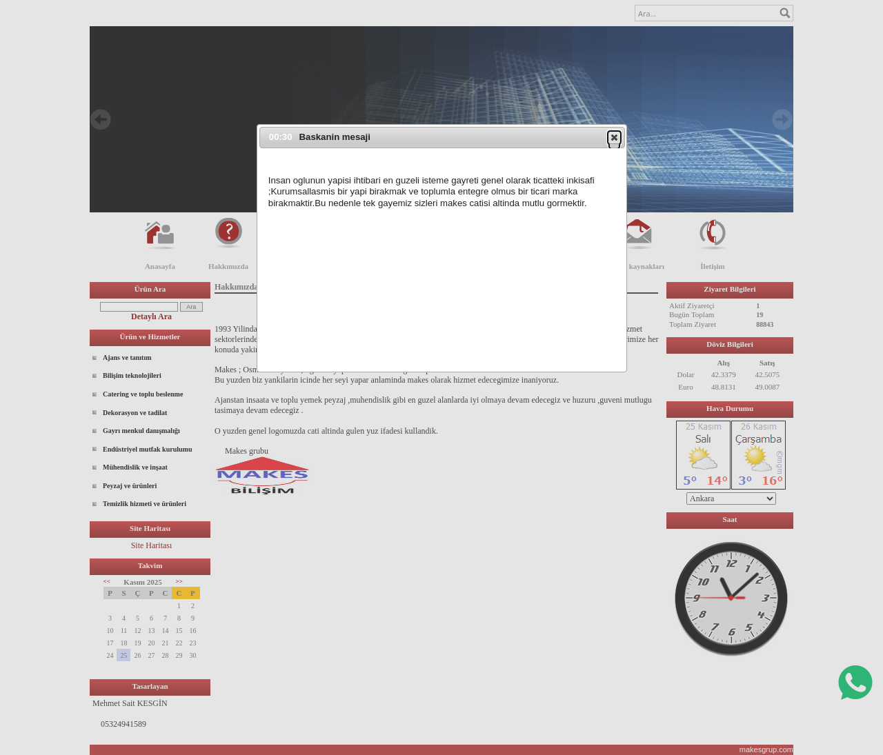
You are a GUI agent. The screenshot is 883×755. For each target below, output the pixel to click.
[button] (614, 137)
